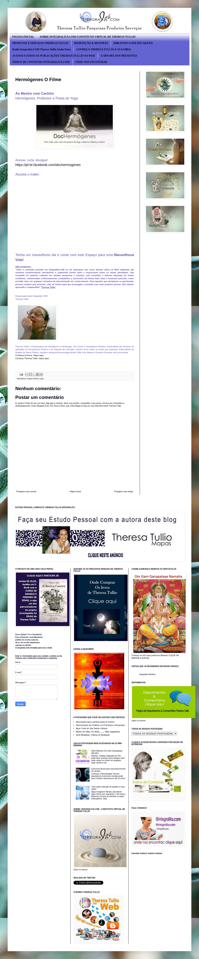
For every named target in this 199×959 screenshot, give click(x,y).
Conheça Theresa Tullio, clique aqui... (33, 358)
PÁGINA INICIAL (23, 36)
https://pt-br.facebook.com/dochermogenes (48, 165)
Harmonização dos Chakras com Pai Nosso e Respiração (100, 725)
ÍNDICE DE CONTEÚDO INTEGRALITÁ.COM (41, 62)
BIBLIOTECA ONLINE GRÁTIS (133, 43)
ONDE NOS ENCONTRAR (91, 62)
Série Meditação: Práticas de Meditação (93, 735)
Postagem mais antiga (123, 491)
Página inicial (75, 491)
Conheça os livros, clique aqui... (30, 355)
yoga (42, 379)
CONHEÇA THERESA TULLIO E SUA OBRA (103, 49)
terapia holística (33, 379)
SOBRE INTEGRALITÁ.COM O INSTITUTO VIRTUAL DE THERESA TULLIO (87, 36)
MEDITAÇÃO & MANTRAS (91, 43)
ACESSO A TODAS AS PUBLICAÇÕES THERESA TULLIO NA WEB (53, 55)
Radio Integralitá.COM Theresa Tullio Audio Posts (41, 49)
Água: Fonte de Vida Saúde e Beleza (91, 728)
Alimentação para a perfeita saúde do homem (95, 722)
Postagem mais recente (26, 491)
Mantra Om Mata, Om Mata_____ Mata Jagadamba (98, 732)
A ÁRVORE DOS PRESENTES (119, 55)
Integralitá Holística (147, 674)
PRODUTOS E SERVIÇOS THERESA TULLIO (40, 43)
